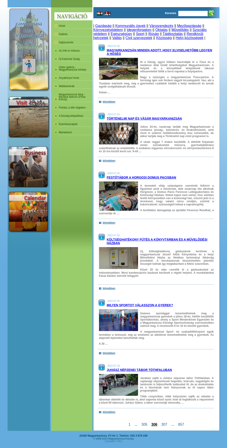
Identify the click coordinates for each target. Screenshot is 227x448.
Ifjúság (153, 34)
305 (144, 424)
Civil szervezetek (139, 38)
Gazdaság (103, 26)
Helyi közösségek (190, 38)
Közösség (164, 38)
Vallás (117, 38)
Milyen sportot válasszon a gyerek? (140, 305)
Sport (140, 34)
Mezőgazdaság (189, 26)
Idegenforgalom (139, 30)
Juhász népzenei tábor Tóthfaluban (139, 370)
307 (164, 424)
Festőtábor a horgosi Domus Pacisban (141, 177)
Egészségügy (121, 34)
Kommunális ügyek (130, 26)
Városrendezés (161, 26)
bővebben (109, 101)
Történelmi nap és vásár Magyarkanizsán (144, 118)
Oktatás (161, 30)
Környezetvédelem (108, 30)
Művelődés (180, 30)
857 (181, 424)
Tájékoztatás (173, 34)
